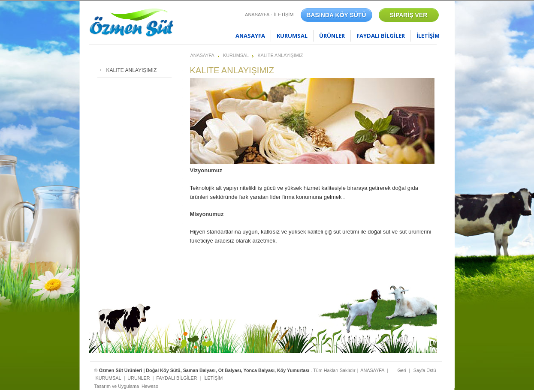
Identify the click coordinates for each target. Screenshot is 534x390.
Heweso (150, 386)
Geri (401, 370)
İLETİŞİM (284, 14)
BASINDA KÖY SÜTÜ (336, 15)
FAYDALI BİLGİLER (380, 35)
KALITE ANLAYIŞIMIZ (280, 55)
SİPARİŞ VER (409, 15)
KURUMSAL (292, 35)
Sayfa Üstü (424, 370)
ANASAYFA (257, 14)
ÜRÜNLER (332, 35)
